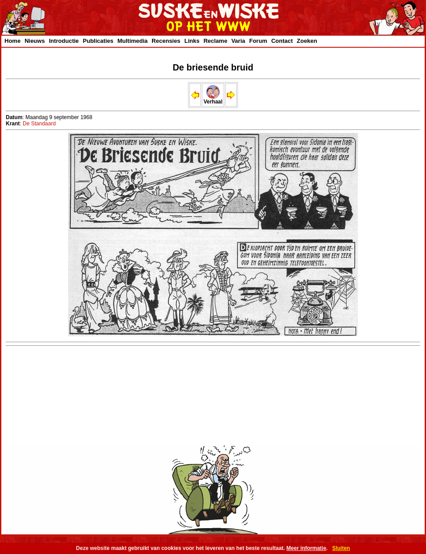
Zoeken (307, 40)
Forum (258, 40)
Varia (238, 40)
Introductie (64, 40)
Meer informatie (306, 548)
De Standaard (39, 123)
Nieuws (35, 40)
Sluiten (341, 548)
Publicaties (98, 40)
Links (192, 40)
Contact (282, 40)
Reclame (215, 40)
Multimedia (132, 40)
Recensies (166, 40)
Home (12, 40)
